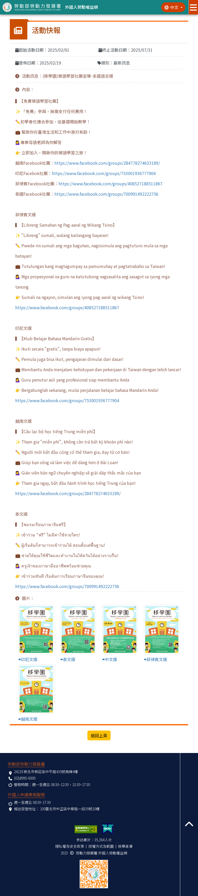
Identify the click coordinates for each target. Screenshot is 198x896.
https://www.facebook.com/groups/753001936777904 (104, 173)
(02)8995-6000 (24, 778)
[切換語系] (173, 7)
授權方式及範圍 (101, 846)
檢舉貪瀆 (125, 846)
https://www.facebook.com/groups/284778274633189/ (107, 163)
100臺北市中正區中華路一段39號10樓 (70, 808)
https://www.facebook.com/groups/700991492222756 (106, 194)
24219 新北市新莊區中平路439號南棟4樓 (46, 771)
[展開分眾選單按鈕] (193, 7)
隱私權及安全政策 (69, 846)
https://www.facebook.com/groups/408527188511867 (110, 183)
